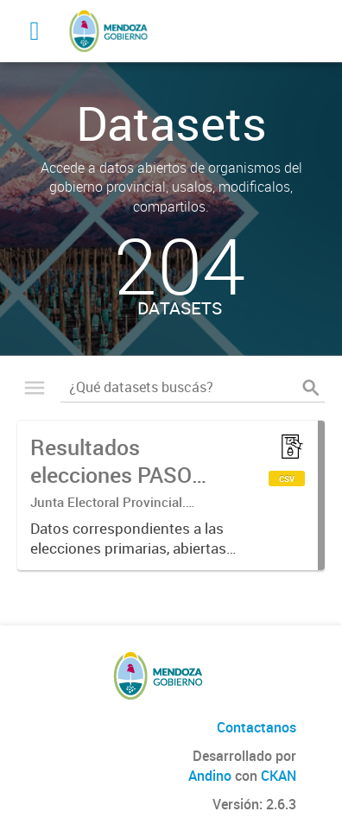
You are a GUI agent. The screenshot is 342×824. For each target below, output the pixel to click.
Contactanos (256, 727)
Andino (209, 775)
